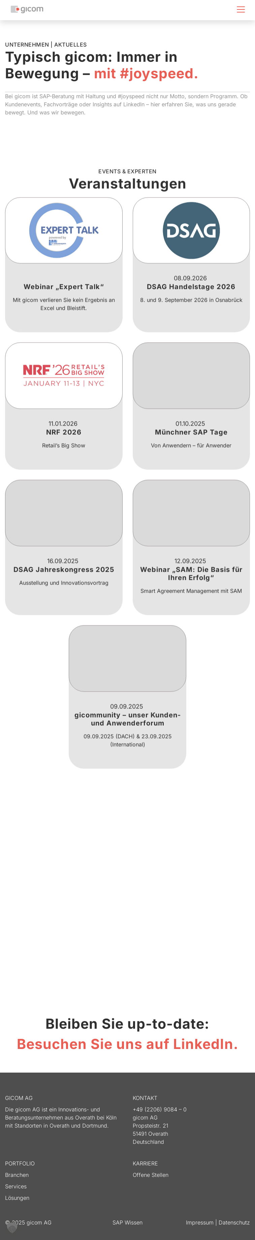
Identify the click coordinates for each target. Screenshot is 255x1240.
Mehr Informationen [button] (127, 969)
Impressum (200, 1222)
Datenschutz (234, 1222)
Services (16, 1186)
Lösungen (17, 1197)
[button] (12, 1228)
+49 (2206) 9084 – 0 (160, 1109)
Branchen (17, 1174)
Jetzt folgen (127, 995)
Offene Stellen (150, 1174)
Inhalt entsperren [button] (70, 949)
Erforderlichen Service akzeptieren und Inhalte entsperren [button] (184, 949)
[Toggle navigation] (241, 9)
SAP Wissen (127, 1222)
